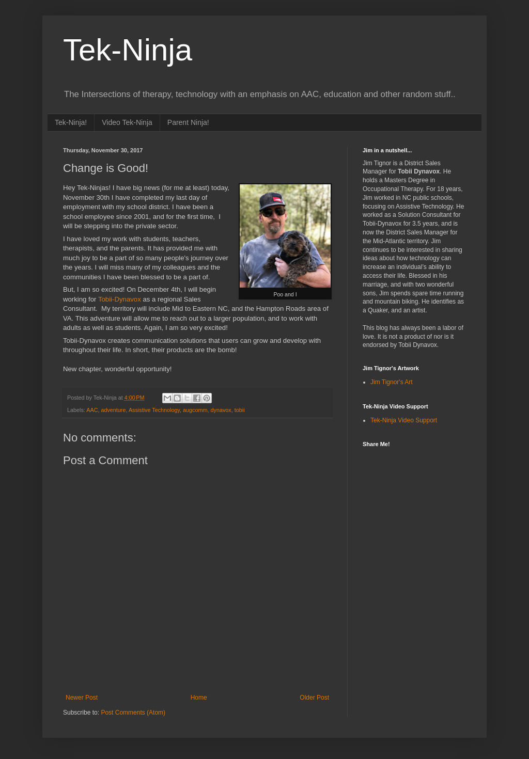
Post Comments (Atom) (133, 712)
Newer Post (82, 697)
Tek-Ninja (127, 50)
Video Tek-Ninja (127, 122)
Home (199, 697)
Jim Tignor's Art (391, 382)
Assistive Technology (154, 410)
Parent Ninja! (188, 122)
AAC (92, 410)
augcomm (195, 410)
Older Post (314, 697)
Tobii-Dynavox (119, 299)
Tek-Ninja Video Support (403, 420)
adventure (113, 410)
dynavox (221, 410)
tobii (240, 410)
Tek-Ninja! (71, 122)
